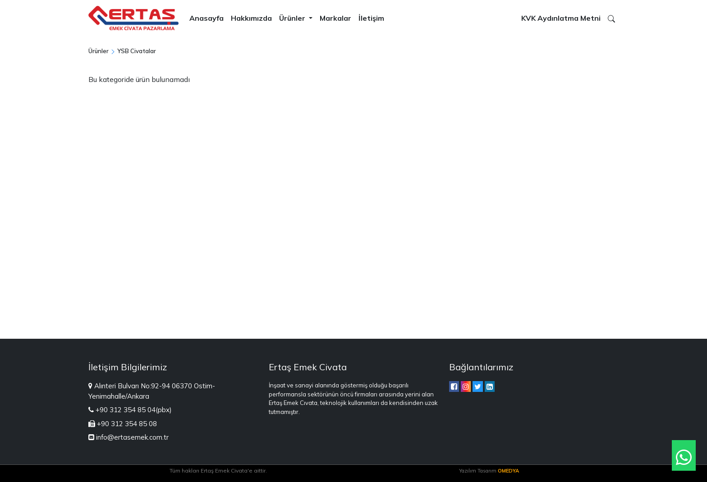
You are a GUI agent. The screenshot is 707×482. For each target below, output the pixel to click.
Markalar (335, 18)
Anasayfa (206, 18)
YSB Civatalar (136, 51)
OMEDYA (508, 471)
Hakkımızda (251, 18)
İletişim (371, 18)
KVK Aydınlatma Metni (561, 18)
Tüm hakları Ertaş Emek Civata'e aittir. (218, 470)
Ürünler (293, 18)
